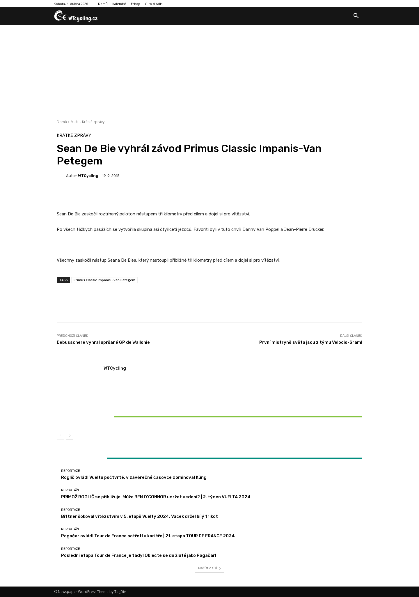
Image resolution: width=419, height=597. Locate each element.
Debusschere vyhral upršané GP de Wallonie (103, 342)
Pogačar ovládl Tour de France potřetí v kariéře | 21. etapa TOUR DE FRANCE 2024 (148, 535)
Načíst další (209, 568)
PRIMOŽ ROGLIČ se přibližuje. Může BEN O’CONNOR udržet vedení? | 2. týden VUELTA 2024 (156, 496)
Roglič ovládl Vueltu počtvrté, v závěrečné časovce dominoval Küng (134, 477)
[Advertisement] (209, 68)
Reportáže (106, 406)
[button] (356, 16)
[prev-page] (60, 436)
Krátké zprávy (93, 121)
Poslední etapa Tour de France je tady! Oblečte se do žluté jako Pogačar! (138, 555)
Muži (74, 121)
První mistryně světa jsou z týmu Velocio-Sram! (310, 342)
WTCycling (88, 176)
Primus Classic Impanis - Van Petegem (104, 280)
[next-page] (69, 436)
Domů (62, 121)
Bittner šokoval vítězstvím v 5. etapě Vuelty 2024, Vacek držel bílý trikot (107, 416)
